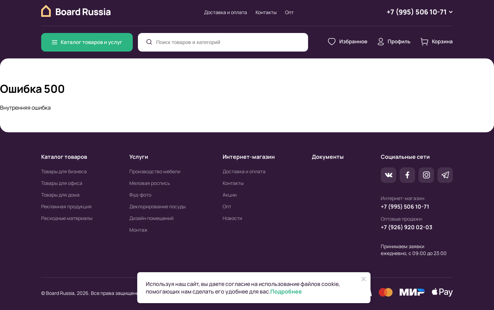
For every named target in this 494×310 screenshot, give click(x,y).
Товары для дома (60, 194)
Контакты (266, 12)
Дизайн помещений (151, 218)
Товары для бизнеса (64, 171)
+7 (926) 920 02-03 (406, 227)
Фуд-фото (140, 194)
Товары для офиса (61, 183)
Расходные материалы (66, 218)
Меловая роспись (149, 183)
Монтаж (138, 229)
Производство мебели (154, 171)
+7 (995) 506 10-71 (405, 206)
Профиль (394, 41)
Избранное (347, 41)
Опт (289, 12)
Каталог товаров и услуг (87, 42)
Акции (230, 194)
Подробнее (286, 291)
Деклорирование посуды (157, 206)
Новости (232, 218)
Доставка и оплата (225, 12)
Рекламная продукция (66, 206)
